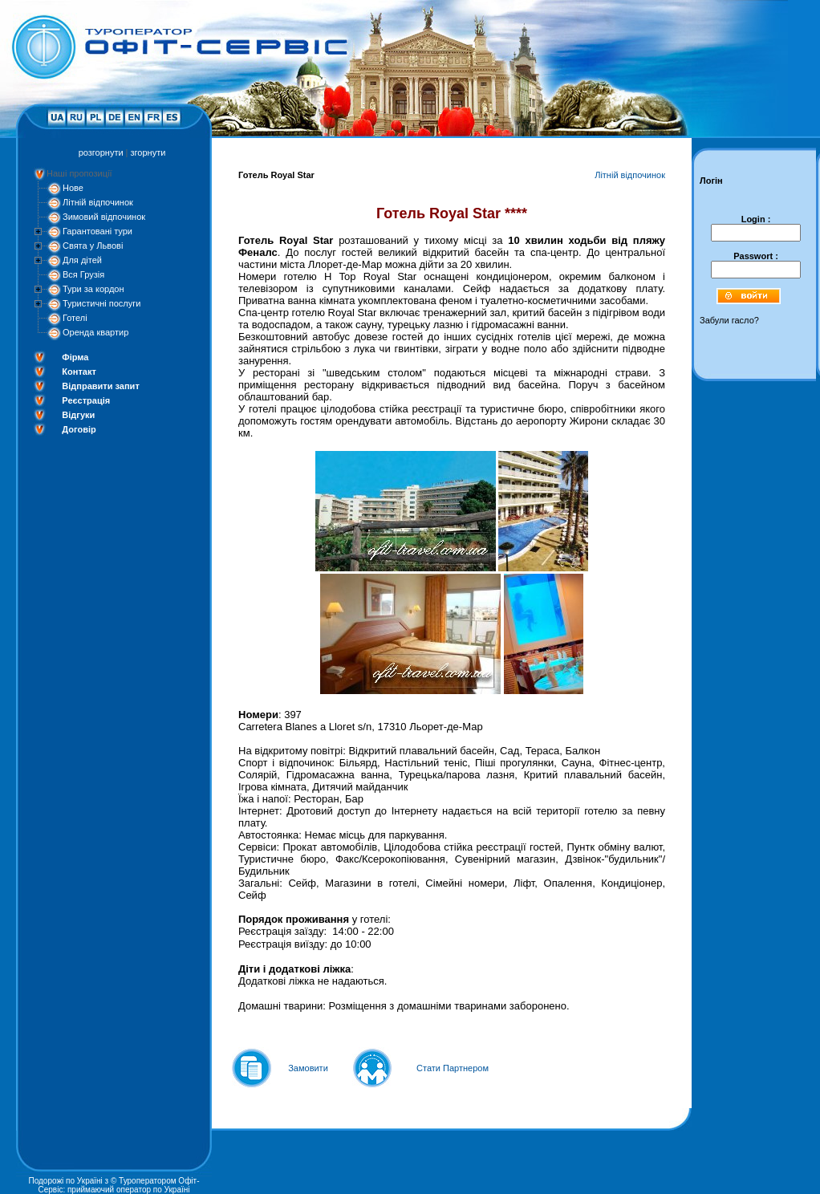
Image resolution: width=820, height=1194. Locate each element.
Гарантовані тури (97, 231)
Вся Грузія (83, 274)
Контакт (78, 371)
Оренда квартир (95, 332)
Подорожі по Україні (65, 1180)
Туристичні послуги (101, 303)
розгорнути (101, 152)
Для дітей (82, 260)
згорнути (148, 152)
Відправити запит (100, 386)
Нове (73, 188)
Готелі (75, 318)
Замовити (308, 1068)
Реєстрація (86, 400)
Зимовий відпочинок (104, 216)
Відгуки (78, 415)
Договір (78, 429)
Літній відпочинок (98, 202)
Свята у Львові (93, 245)
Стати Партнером (452, 1068)
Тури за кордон (93, 289)
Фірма (75, 357)
